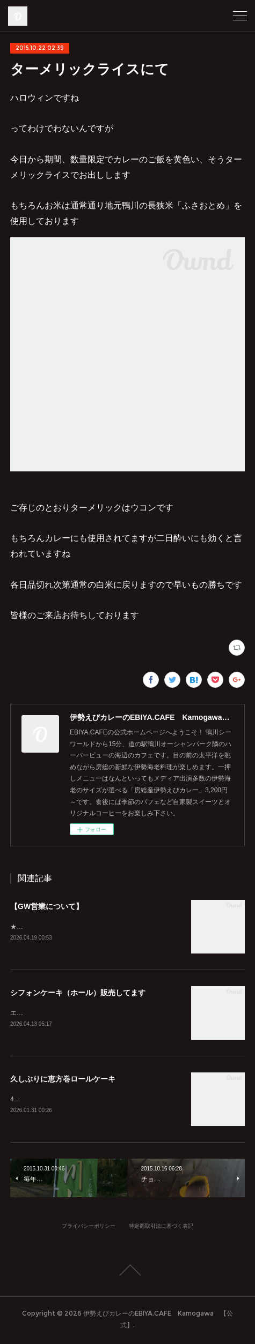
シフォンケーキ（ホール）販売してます (77, 993)
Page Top (127, 1272)
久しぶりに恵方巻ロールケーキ (62, 1080)
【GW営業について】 (46, 906)
